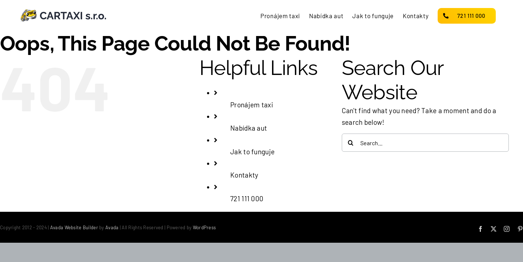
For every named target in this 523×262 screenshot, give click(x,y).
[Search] (351, 143)
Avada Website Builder (74, 227)
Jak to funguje (252, 151)
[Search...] (425, 143)
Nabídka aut (248, 128)
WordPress (204, 227)
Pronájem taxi (251, 104)
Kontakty (244, 175)
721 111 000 (246, 198)
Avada (111, 227)
